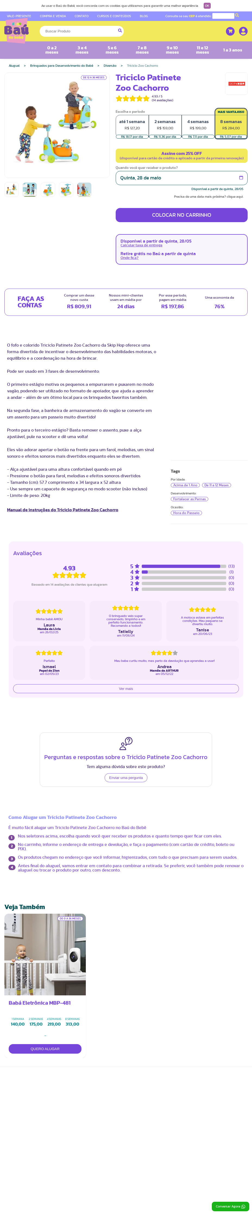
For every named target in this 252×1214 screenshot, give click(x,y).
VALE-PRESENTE (19, 16)
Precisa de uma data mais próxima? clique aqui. (208, 196)
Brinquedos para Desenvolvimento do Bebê (61, 65)
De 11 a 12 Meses (216, 485)
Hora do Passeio (186, 513)
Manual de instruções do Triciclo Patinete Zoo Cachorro (62, 510)
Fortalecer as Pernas (189, 499)
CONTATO (82, 16)
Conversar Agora (230, 1206)
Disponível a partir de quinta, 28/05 (217, 189)
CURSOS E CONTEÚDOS (114, 16)
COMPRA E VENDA (53, 16)
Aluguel (14, 65)
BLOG (144, 16)
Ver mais (126, 689)
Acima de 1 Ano (185, 485)
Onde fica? (129, 258)
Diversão (110, 65)
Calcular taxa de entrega (141, 245)
